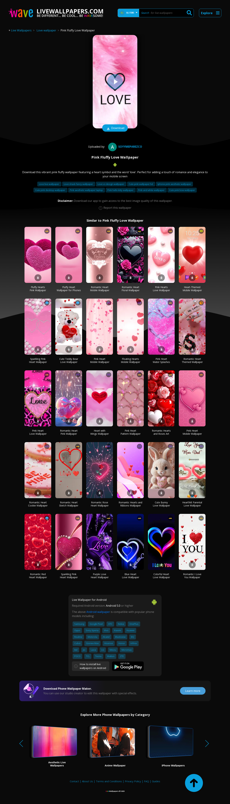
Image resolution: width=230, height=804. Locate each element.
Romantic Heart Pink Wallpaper (69, 432)
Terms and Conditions (109, 781)
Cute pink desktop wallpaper (50, 190)
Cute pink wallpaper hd (141, 184)
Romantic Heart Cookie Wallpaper (38, 504)
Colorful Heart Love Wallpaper (161, 576)
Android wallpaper (98, 612)
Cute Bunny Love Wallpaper (161, 504)
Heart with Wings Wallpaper (99, 432)
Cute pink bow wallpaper (182, 190)
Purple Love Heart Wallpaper (100, 576)
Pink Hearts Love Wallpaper (161, 288)
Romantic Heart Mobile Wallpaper (99, 288)
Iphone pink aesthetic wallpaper (174, 184)
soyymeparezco (124, 147)
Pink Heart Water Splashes (161, 360)
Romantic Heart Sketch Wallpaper (68, 504)
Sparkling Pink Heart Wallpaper (38, 360)
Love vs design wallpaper (111, 184)
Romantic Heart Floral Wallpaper (130, 288)
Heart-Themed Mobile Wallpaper (192, 288)
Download (115, 128)
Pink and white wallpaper (151, 190)
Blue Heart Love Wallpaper (130, 576)
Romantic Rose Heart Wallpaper (100, 504)
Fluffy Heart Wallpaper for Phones (69, 288)
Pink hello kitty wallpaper (120, 190)
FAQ (146, 781)
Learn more (192, 691)
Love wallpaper (46, 30)
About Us (87, 781)
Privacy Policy (133, 781)
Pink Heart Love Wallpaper (38, 432)
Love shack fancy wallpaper (78, 184)
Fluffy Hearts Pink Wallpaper (38, 288)
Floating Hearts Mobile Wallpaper (130, 360)
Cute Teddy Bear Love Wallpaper (68, 360)
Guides (156, 781)
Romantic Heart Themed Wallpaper (192, 360)
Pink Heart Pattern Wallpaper (131, 432)
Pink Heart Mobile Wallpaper (99, 360)
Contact (74, 781)
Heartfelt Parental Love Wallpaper (192, 504)
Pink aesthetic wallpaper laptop (86, 190)
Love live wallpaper (49, 184)
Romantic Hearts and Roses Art (161, 432)
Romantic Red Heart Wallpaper (38, 576)
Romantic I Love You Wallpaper (192, 576)
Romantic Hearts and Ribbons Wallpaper (130, 504)
